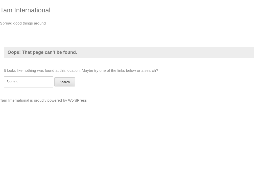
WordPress (77, 100)
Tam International (25, 10)
